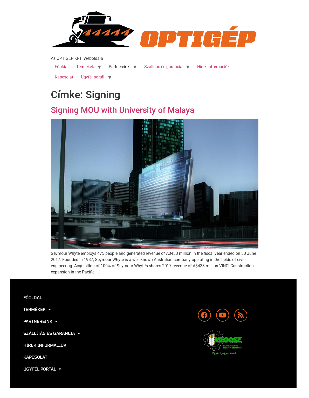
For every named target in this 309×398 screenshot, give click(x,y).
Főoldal (61, 66)
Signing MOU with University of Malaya (122, 110)
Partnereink (119, 66)
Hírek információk (213, 66)
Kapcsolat (64, 77)
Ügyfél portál (92, 77)
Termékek (85, 66)
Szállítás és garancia (163, 66)
